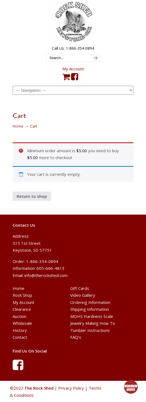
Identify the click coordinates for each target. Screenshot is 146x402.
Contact (20, 337)
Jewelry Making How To (92, 323)
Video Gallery (82, 295)
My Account (73, 68)
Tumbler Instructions (90, 330)
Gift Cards (79, 288)
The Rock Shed (73, 22)
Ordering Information (90, 302)
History (20, 330)
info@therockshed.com (46, 275)
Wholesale (22, 323)
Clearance (22, 309)
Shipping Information (89, 309)
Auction (19, 316)
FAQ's (75, 337)
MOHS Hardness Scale (91, 316)
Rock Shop (22, 295)
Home (18, 126)
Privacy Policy (71, 388)
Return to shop (32, 196)
